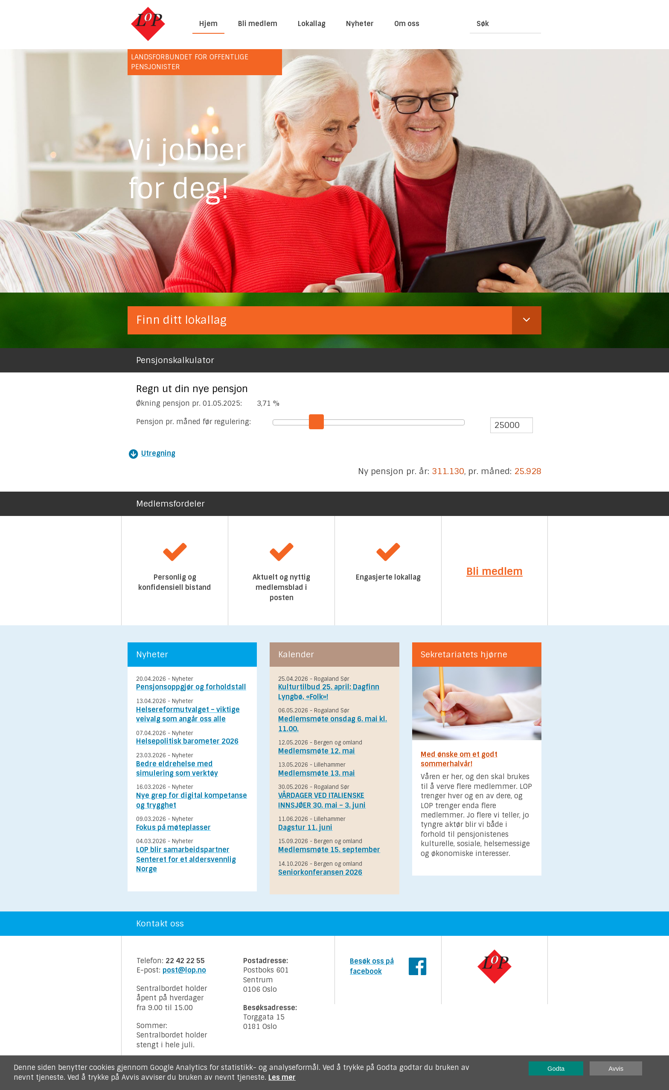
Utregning (158, 453)
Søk (483, 23)
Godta (555, 1068)
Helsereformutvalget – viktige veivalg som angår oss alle (188, 714)
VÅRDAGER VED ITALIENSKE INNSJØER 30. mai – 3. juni (322, 800)
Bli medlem (257, 23)
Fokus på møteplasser (173, 827)
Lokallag (312, 23)
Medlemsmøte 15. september (329, 849)
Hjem (208, 23)
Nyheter (360, 23)
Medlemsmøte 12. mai (316, 751)
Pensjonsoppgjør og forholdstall (191, 687)
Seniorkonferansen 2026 (320, 872)
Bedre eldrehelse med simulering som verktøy (177, 768)
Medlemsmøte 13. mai (316, 773)
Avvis (615, 1068)
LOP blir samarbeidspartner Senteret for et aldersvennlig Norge (186, 859)
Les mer (282, 1077)
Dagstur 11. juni (305, 827)
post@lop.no (184, 970)
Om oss (406, 23)
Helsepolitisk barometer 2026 (187, 741)
